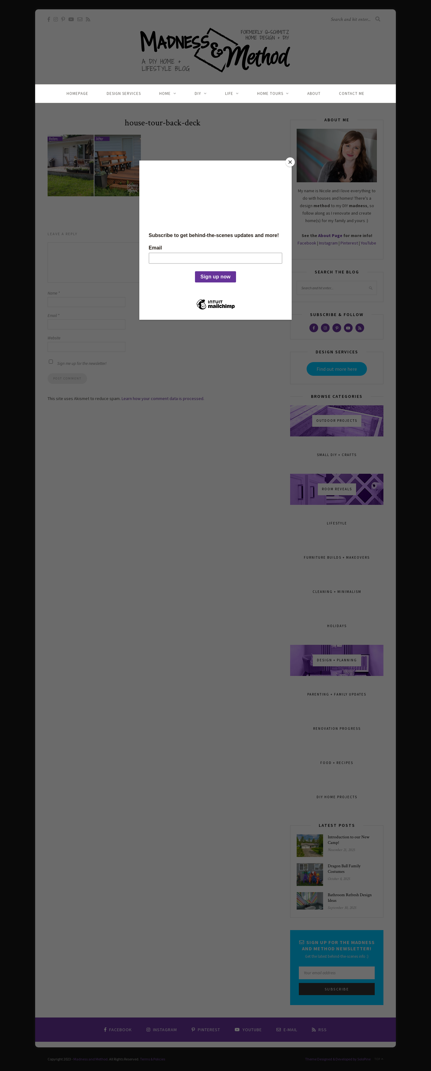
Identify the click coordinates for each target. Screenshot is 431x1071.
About (314, 93)
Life (229, 93)
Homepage (77, 93)
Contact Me (351, 93)
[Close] (290, 162)
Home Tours (270, 93)
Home (165, 93)
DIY (198, 93)
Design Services (124, 93)
